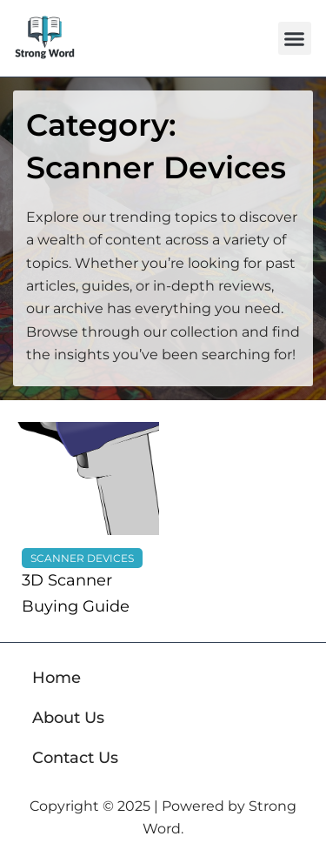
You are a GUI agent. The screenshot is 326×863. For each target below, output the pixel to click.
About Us (68, 717)
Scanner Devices (82, 558)
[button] (294, 38)
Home (56, 677)
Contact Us (75, 757)
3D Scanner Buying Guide (76, 593)
